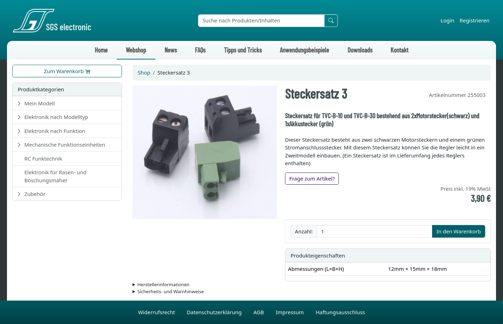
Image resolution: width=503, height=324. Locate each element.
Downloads (360, 50)
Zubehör (34, 193)
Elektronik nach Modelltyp (56, 116)
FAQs (200, 50)
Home (101, 50)
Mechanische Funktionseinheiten (64, 144)
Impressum (290, 312)
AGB (259, 312)
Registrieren (475, 20)
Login (447, 20)
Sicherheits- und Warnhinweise (170, 291)
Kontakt (399, 50)
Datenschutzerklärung (215, 312)
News (171, 50)
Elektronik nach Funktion (54, 130)
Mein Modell (39, 103)
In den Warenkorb (458, 231)
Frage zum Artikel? (312, 178)
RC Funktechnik (43, 158)
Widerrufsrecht (157, 312)
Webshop (136, 50)
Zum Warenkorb (67, 71)
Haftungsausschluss (340, 312)
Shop (144, 72)
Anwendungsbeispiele (304, 50)
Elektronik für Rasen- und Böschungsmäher (55, 176)
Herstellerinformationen (163, 284)
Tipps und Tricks (243, 50)
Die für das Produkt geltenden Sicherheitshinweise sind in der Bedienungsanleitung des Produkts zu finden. (311, 291)
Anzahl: (304, 231)
